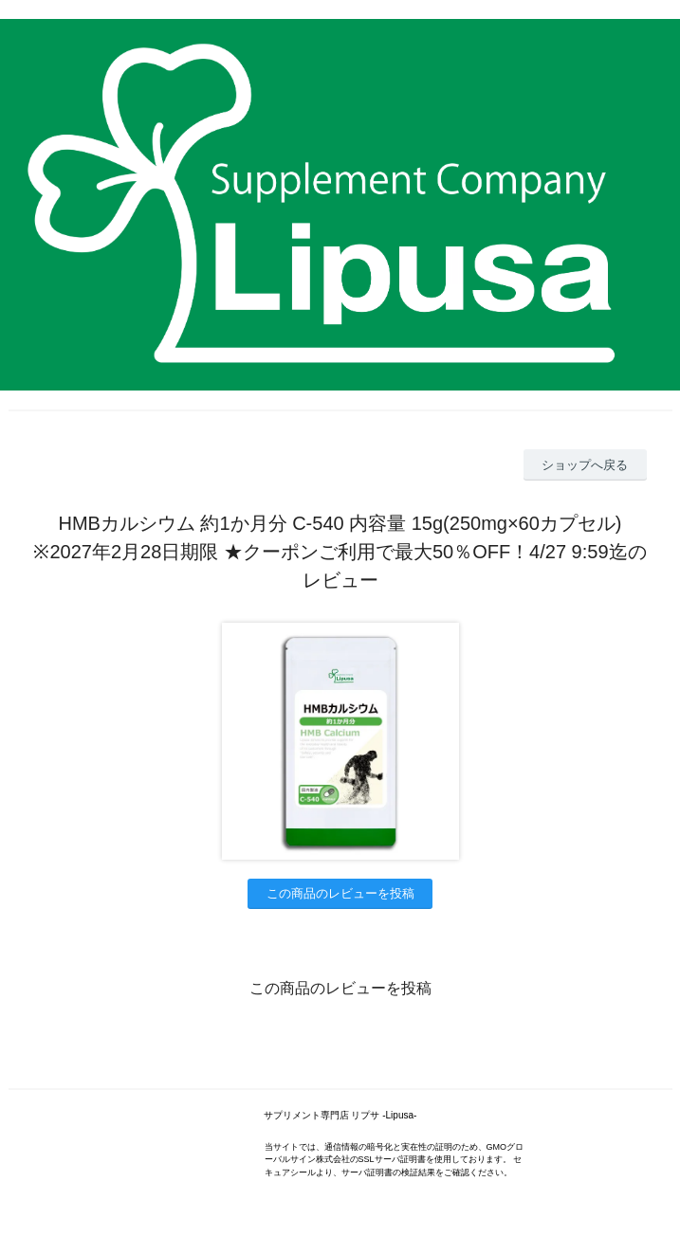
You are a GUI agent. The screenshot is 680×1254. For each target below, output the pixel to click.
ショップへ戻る (585, 465)
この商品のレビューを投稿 (340, 893)
